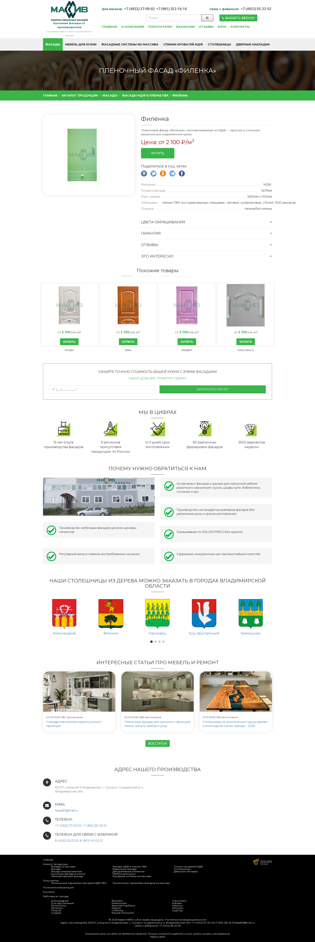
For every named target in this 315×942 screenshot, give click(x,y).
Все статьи (157, 743)
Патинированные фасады (67, 876)
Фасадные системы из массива (131, 876)
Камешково (119, 903)
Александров (59, 900)
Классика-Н (246, 350)
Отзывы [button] (206, 27)
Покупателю (51, 880)
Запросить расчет (213, 389)
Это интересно (157, 256)
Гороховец (179, 900)
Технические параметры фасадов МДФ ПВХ (78, 883)
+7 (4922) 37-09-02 (139, 8)
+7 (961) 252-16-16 (171, 8)
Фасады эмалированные (66, 871)
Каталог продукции (55, 864)
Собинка (117, 910)
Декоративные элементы (128, 871)
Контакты (49, 891)
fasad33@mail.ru (66, 810)
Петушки (177, 907)
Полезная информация (58, 887)
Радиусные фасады (124, 868)
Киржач (177, 903)
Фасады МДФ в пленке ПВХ (129, 866)
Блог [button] (222, 27)
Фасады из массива (63, 866)
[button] (151, 641)
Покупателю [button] (160, 27)
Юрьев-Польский (123, 912)
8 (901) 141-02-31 (91, 840)
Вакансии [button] (185, 27)
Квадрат (186, 350)
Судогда (177, 910)
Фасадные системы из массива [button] (129, 44)
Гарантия (151, 233)
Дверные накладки (186, 871)
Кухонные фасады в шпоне (68, 873)
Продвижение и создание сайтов (262, 862)
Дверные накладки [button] (253, 44)
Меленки (57, 907)
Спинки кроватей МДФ (188, 866)
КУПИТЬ (69, 342)
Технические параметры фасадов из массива (141, 883)
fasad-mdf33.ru (127, 919)
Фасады (56, 868)
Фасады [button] (52, 44)
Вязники (117, 900)
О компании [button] (132, 27)
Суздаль (56, 912)
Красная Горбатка (123, 905)
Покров (56, 910)
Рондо (69, 350)
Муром (116, 907)
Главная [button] (109, 27)
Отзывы (149, 245)
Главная (48, 859)
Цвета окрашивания (163, 222)
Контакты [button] (240, 27)
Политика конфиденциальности (185, 919)
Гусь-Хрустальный (62, 903)
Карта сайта (157, 936)
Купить (157, 153)
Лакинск (177, 905)
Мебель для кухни (124, 873)
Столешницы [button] (219, 44)
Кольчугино (58, 905)
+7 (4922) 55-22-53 (256, 8)
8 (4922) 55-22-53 (66, 840)
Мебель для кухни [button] (80, 44)
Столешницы (182, 868)
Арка (128, 350)
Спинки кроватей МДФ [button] (183, 44)
